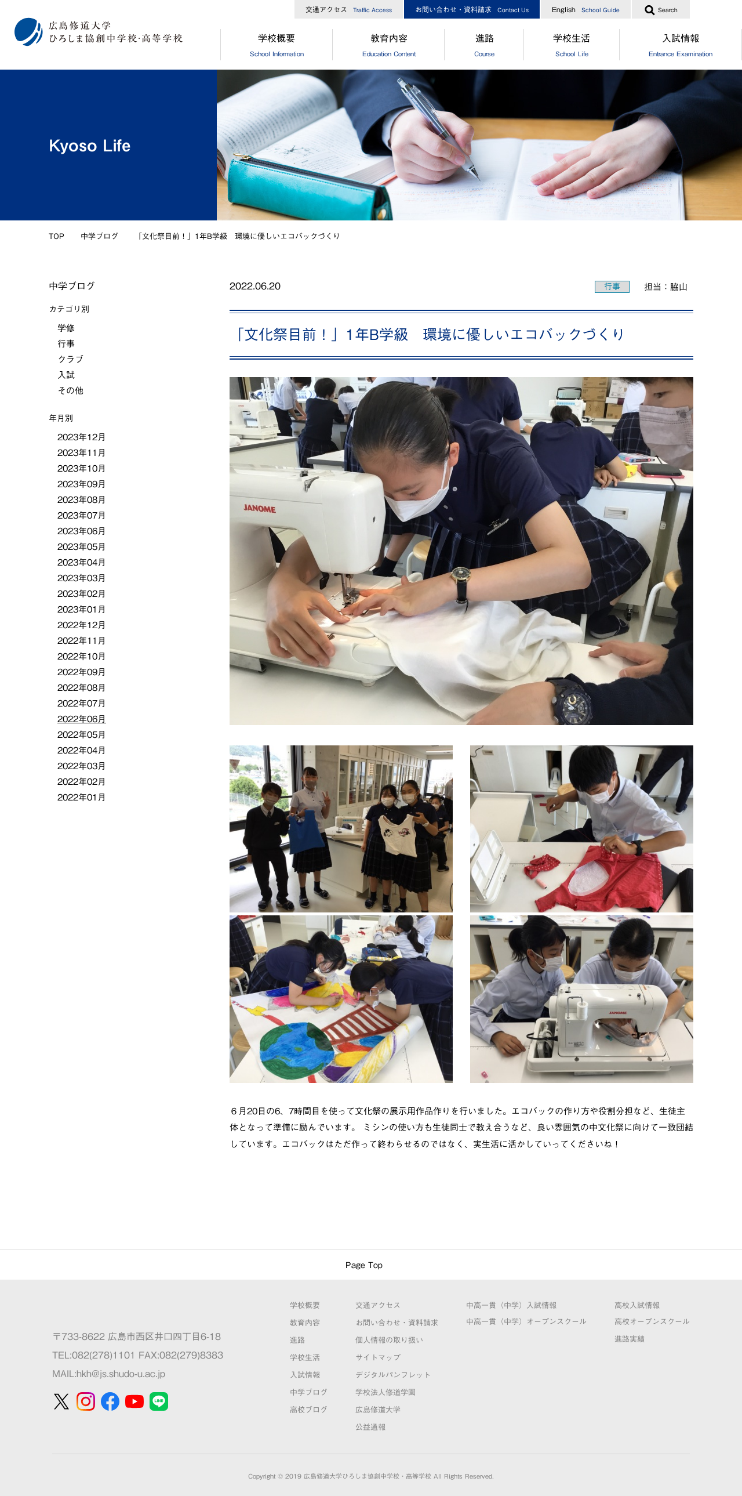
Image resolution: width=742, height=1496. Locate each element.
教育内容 (389, 47)
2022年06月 (81, 719)
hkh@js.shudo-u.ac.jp (121, 1373)
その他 (70, 390)
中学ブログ (99, 236)
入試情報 (305, 1375)
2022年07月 (81, 703)
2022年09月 (81, 672)
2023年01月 (81, 609)
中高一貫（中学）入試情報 (511, 1305)
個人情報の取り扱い (389, 1340)
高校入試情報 (637, 1305)
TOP (56, 236)
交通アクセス (348, 9)
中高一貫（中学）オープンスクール (526, 1321)
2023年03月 (81, 578)
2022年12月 (81, 625)
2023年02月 (81, 593)
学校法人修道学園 (385, 1392)
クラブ (70, 359)
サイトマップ (378, 1357)
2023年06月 (81, 531)
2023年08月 (81, 499)
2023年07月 (81, 515)
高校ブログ (309, 1410)
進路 (484, 47)
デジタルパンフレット (393, 1375)
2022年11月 (81, 640)
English (586, 9)
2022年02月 (81, 781)
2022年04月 (81, 750)
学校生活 (572, 47)
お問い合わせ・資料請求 (472, 9)
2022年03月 (81, 766)
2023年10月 (81, 468)
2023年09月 (81, 484)
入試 (66, 375)
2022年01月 (81, 797)
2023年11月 (81, 452)
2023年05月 (81, 546)
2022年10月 (81, 656)
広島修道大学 (378, 1410)
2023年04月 (81, 562)
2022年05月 (81, 734)
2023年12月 (81, 437)
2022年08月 (81, 687)
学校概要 (276, 47)
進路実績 (629, 1339)
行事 (612, 286)
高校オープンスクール (652, 1321)
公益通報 (370, 1427)
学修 (66, 328)
